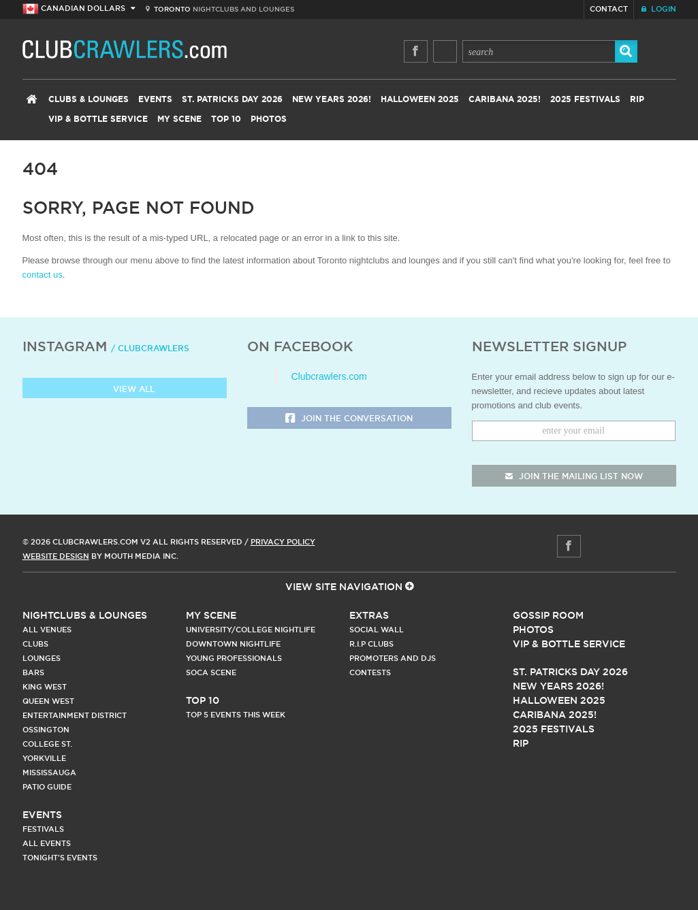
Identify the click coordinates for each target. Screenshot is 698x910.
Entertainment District (74, 715)
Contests (370, 672)
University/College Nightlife (250, 629)
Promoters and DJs (392, 658)
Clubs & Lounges (88, 99)
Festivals (43, 829)
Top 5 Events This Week (235, 715)
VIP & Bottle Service (98, 119)
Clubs (35, 644)
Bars (33, 672)
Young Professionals (234, 658)
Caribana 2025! (505, 99)
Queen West (48, 701)
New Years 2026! (331, 99)
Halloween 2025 (420, 99)
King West (44, 687)
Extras (369, 615)
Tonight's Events (59, 858)
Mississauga (49, 772)
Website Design (55, 556)
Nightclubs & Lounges (84, 615)
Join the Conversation (349, 419)
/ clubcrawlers (150, 348)
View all (124, 389)
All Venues (47, 629)
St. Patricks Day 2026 (232, 99)
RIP (637, 99)
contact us (42, 275)
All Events (46, 843)
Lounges (41, 658)
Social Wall (376, 629)
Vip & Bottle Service (569, 643)
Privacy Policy (283, 542)
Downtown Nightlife (233, 644)
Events (155, 99)
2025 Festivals (585, 99)
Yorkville (44, 758)
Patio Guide (47, 787)
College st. (47, 744)
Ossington (45, 730)
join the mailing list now (574, 476)
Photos (269, 119)
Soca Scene (211, 672)
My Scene (179, 119)
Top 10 (226, 119)
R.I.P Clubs (371, 644)
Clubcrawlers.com (329, 376)
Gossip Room (548, 615)
